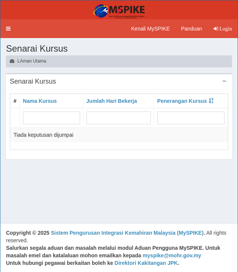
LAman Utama (28, 61)
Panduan (191, 29)
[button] (8, 28)
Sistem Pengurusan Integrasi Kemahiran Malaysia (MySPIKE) (127, 233)
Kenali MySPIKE (150, 29)
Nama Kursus (40, 101)
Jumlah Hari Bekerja (111, 101)
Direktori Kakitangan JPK (146, 263)
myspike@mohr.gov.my (171, 255)
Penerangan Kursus (182, 101)
